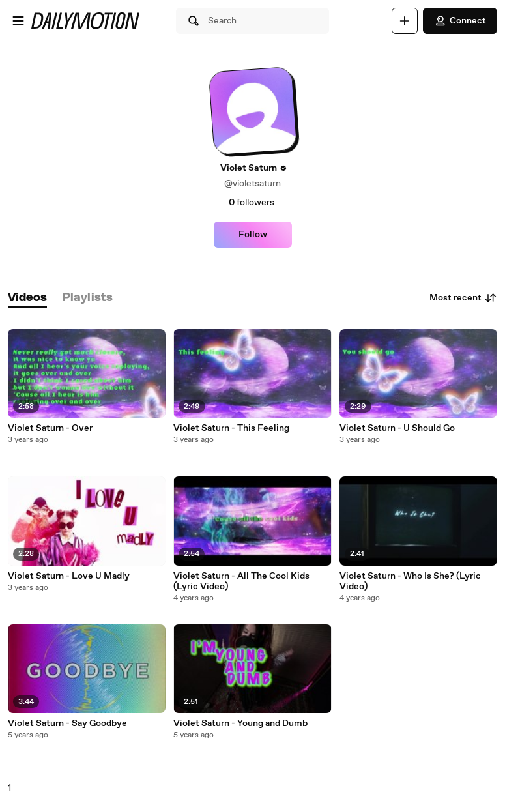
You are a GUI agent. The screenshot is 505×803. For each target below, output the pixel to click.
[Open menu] (18, 21)
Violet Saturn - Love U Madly (69, 576)
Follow (252, 235)
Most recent (463, 297)
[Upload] (405, 21)
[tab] (27, 298)
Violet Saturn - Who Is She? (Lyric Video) (410, 581)
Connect (460, 20)
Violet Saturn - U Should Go (397, 428)
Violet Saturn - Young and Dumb (240, 723)
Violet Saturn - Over (50, 428)
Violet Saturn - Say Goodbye (67, 723)
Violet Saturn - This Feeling (231, 428)
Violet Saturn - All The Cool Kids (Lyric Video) (241, 581)
